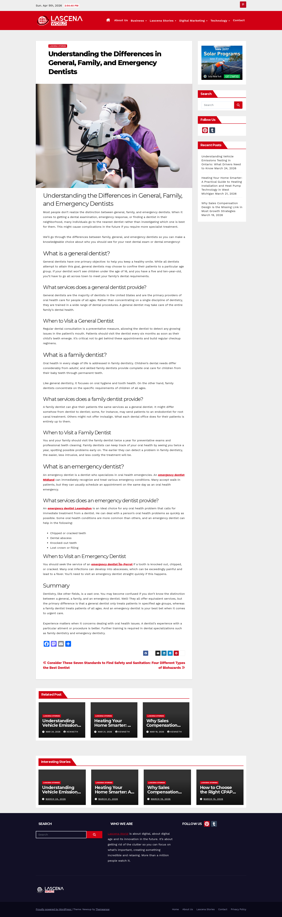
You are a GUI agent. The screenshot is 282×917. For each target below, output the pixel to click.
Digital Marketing (193, 20)
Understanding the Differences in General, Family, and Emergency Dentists (104, 63)
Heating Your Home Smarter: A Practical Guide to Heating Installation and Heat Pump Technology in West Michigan (221, 185)
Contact (239, 20)
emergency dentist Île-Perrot (112, 564)
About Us (122, 20)
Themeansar (103, 909)
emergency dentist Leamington (70, 508)
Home (175, 909)
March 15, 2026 (213, 799)
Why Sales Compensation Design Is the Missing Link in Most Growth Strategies (221, 207)
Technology (219, 20)
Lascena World (118, 833)
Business (139, 20)
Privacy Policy (238, 909)
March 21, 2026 (108, 799)
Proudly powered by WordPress (54, 909)
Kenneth (70, 732)
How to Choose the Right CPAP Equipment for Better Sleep (216, 794)
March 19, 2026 (160, 799)
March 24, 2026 (56, 799)
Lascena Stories (162, 20)
